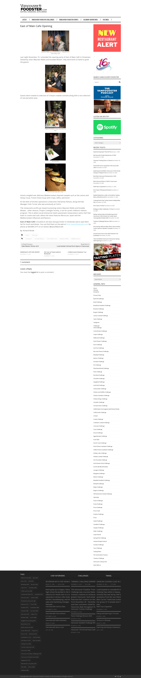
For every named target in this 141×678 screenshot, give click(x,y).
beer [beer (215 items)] (24, 581)
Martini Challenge (98, 477)
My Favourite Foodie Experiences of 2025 (104, 155)
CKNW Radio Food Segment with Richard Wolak (106, 409)
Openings (34, 235)
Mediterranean (75, 239)
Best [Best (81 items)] (31, 581)
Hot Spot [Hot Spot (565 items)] (34, 611)
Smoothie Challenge (99, 378)
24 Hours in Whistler (104, 620)
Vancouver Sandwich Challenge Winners (85, 623)
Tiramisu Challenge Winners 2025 (102, 221)
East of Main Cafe (52, 239)
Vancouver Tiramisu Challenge (81, 609)
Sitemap (95, 290)
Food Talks (96, 439)
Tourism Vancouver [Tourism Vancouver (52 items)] (27, 647)
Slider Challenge (97, 531)
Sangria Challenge (98, 528)
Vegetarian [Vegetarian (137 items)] (25, 660)
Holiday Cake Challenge (100, 453)
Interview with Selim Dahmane (56, 620)
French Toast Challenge (99, 443)
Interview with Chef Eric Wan (55, 607)
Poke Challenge (97, 372)
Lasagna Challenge (98, 470)
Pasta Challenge (97, 504)
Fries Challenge (97, 344)
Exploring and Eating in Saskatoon (108, 627)
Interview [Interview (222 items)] (25, 614)
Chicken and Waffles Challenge (102, 392)
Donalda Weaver (39, 239)
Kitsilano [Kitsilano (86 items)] (24, 617)
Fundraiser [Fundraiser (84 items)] (34, 607)
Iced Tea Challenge (98, 348)
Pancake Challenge (98, 361)
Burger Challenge (98, 312)
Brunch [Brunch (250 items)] (34, 584)
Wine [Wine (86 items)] (23, 667)
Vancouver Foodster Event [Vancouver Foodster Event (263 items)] (30, 657)
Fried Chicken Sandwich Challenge (102, 446)
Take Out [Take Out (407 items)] (36, 640)
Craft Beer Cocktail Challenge (101, 422)
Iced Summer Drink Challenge (101, 463)
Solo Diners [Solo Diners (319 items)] (25, 640)
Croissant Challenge (99, 426)
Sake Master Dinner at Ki (30, 246)
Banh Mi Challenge (98, 298)
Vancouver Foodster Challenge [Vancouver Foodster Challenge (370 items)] (31, 654)
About (95, 288)
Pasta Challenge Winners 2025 (81, 616)
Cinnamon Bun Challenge (100, 405)
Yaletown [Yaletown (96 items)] (24, 670)
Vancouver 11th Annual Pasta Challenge (85, 630)
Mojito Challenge (98, 487)
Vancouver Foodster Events (68, 19)
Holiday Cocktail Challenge (100, 456)
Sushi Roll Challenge (99, 385)
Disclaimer (96, 292)
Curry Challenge (97, 429)
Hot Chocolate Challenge (100, 460)
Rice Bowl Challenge (98, 375)
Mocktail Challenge (98, 483)
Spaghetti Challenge (99, 382)
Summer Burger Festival (100, 541)
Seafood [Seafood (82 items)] (36, 637)
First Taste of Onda (98, 205)
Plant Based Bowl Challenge (101, 368)
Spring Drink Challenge (99, 538)
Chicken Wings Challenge (100, 399)
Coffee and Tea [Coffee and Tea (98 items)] (26, 591)
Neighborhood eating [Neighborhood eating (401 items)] (28, 621)
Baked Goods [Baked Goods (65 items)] (26, 578)
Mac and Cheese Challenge (101, 351)
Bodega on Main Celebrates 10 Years (103, 209)
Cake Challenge (97, 319)
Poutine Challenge (98, 514)
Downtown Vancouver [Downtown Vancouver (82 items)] (28, 601)
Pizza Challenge (97, 507)
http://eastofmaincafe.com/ (77, 224)
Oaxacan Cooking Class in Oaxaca (102, 160)
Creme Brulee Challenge (100, 331)
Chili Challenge (97, 327)
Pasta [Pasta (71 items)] (35, 630)
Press (95, 517)
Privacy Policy (97, 295)
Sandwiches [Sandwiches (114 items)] (26, 637)
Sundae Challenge (98, 545)
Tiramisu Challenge (98, 558)
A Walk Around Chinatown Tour (77, 252)
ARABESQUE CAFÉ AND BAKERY (30, 252)
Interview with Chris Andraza (55, 613)
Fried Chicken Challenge (100, 341)
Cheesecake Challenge (99, 389)
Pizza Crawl (96, 511)
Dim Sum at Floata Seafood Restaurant (52, 253)
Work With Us (97, 565)
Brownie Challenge (98, 309)
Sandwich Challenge (99, 524)
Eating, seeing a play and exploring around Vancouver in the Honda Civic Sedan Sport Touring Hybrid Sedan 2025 (105, 216)
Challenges (96, 326)
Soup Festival (97, 534)
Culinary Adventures (90, 19)
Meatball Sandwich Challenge (101, 480)
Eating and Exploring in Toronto (108, 613)
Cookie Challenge (98, 419)
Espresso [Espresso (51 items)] (24, 604)
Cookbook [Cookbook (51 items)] (39, 594)
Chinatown (29, 239)
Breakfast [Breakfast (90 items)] (25, 584)
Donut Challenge (98, 433)
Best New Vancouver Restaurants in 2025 (104, 176)
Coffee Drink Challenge (99, 412)
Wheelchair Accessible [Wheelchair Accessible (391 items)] (28, 663)
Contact (95, 416)
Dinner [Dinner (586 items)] (34, 597)
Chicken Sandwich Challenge (101, 395)
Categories (96, 322)
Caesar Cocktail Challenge (100, 315)
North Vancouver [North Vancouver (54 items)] (27, 627)
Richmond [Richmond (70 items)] (33, 634)
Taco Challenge (97, 548)
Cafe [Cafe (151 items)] (24, 588)
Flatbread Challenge (99, 338)
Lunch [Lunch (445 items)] (33, 617)
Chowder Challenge (98, 402)
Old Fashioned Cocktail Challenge (102, 494)
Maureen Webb (64, 239)
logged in (34, 272)
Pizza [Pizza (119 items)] (24, 634)
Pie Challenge (97, 365)
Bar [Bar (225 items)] (35, 578)
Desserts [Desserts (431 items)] (25, 597)
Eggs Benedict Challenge (100, 436)
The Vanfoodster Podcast (100, 555)
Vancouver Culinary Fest (100, 561)
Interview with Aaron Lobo (55, 627)
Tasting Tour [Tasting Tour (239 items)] (26, 644)
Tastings (106, 19)
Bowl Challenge (97, 302)
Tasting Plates (97, 551)
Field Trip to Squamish (99, 186)
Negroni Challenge (98, 490)
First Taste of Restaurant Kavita (102, 190)
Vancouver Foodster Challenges (43, 19)
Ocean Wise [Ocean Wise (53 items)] (25, 630)
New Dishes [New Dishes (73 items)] (25, 624)
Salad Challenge (97, 521)
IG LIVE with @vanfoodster (100, 467)
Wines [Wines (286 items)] (31, 667)
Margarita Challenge (99, 473)
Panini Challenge (98, 500)
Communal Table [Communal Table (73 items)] (27, 594)
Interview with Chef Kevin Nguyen (61, 581)
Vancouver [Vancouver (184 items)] (25, 650)
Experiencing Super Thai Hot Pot (102, 152)
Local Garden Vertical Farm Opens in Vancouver (73, 246)
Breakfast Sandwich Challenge (101, 305)
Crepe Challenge (98, 334)
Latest (24, 19)
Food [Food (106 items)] (33, 604)
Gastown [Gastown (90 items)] (24, 611)
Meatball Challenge (98, 355)
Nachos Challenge (98, 358)
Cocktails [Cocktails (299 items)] (33, 588)
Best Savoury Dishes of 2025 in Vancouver (105, 181)
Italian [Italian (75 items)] (34, 614)
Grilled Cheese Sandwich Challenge (103, 450)
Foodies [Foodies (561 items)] (24, 607)
